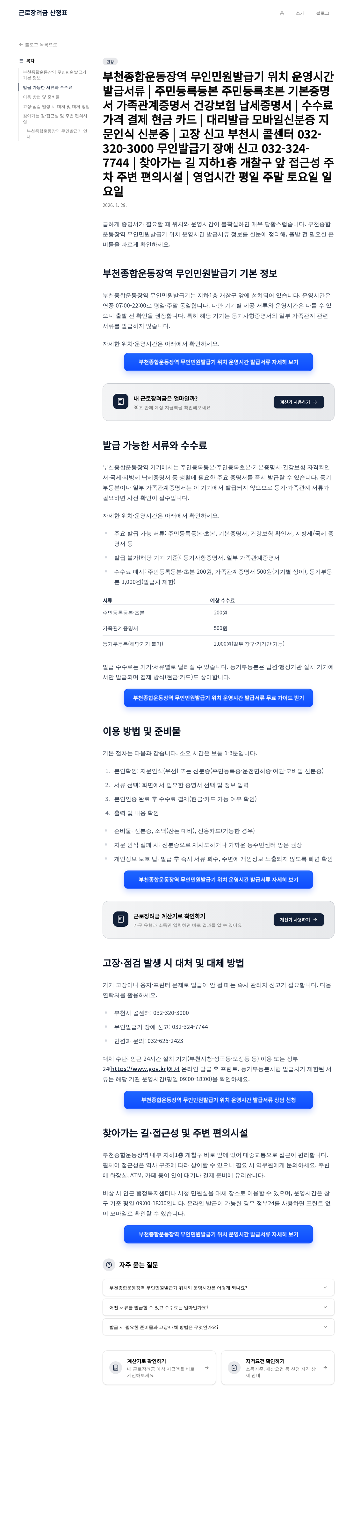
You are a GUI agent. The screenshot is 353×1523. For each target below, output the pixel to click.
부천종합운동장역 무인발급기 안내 (57, 133)
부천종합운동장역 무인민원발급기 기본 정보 (54, 75)
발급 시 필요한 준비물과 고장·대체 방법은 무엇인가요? (218, 1327)
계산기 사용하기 (299, 402)
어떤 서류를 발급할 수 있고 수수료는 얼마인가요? (218, 1307)
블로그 (322, 13)
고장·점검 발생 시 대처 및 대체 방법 (56, 106)
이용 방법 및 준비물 (41, 97)
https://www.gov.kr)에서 (145, 1068)
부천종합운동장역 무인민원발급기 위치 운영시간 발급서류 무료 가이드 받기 (218, 698)
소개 (300, 13)
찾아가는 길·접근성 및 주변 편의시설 (55, 118)
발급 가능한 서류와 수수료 (47, 87)
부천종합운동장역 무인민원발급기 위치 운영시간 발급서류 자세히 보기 (218, 879)
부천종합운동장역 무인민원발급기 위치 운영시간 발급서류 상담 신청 (218, 1100)
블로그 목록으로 (37, 44)
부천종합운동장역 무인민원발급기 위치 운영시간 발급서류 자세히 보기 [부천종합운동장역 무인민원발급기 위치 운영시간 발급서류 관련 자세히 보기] (218, 362)
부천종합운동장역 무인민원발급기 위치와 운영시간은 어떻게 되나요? (218, 1287)
